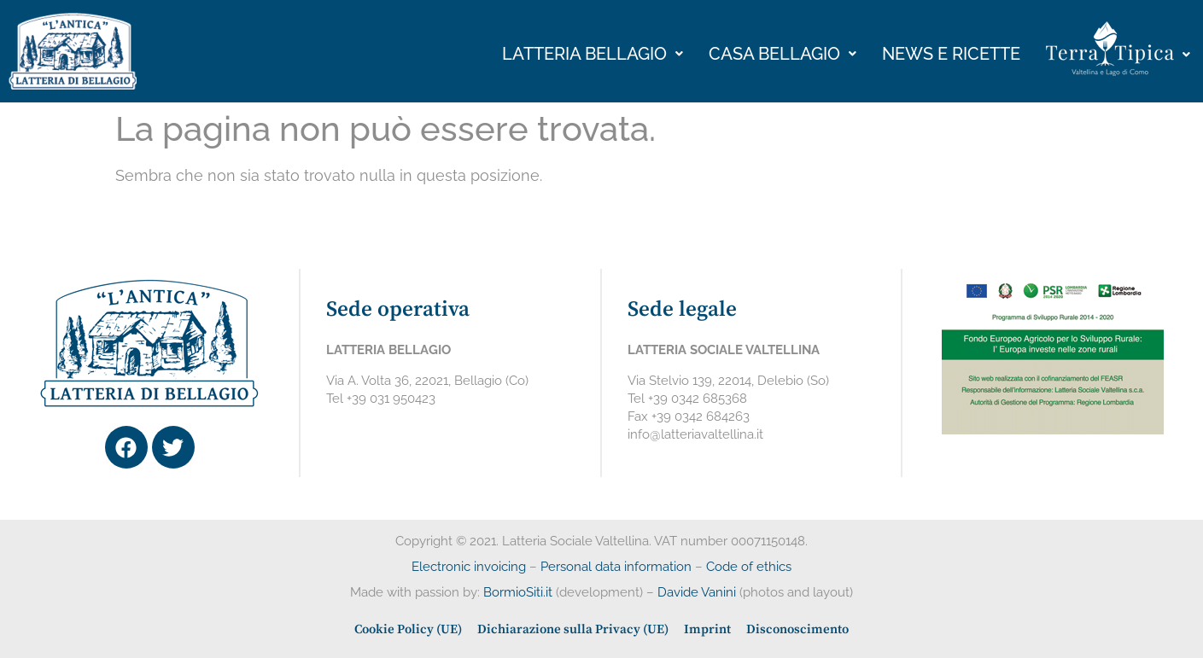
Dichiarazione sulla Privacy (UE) (573, 629)
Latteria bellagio (592, 54)
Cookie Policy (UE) (408, 629)
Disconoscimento (797, 629)
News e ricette (951, 54)
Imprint (707, 629)
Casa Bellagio (782, 54)
